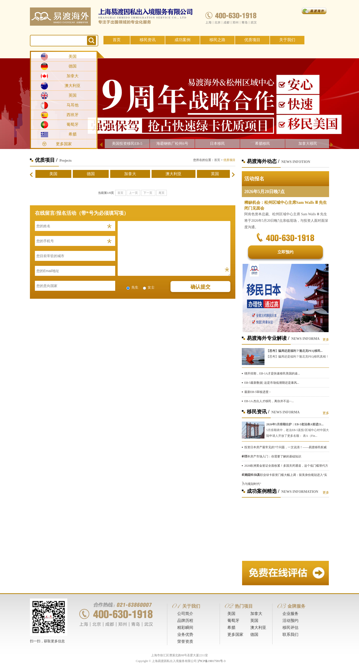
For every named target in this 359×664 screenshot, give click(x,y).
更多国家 (64, 144)
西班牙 (73, 115)
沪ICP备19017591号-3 (211, 661)
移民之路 (217, 40)
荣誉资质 (185, 641)
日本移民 (217, 144)
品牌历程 (185, 620)
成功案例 (182, 40)
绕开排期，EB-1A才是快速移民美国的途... (272, 373)
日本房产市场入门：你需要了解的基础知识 (272, 456)
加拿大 (73, 76)
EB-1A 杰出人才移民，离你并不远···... (269, 401)
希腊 (73, 134)
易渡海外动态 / (263, 161)
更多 (326, 339)
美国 (73, 56)
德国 (73, 66)
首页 (117, 40)
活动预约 (290, 620)
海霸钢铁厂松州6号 (172, 144)
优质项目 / (46, 160)
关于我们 (287, 40)
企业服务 (290, 613)
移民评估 (290, 627)
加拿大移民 (307, 144)
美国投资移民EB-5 (127, 144)
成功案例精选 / (263, 491)
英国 (73, 95)
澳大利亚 (73, 85)
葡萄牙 (73, 124)
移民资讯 (148, 40)
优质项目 (252, 40)
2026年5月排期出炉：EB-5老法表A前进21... (295, 424)
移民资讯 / (258, 411)
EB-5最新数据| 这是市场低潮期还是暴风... (271, 382)
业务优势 (185, 634)
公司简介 (185, 613)
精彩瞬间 (185, 627)
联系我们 (290, 634)
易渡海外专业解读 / (268, 338)
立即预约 (285, 252)
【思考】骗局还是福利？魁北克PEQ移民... (294, 351)
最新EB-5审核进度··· (257, 392)
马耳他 (73, 105)
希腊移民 (262, 144)
